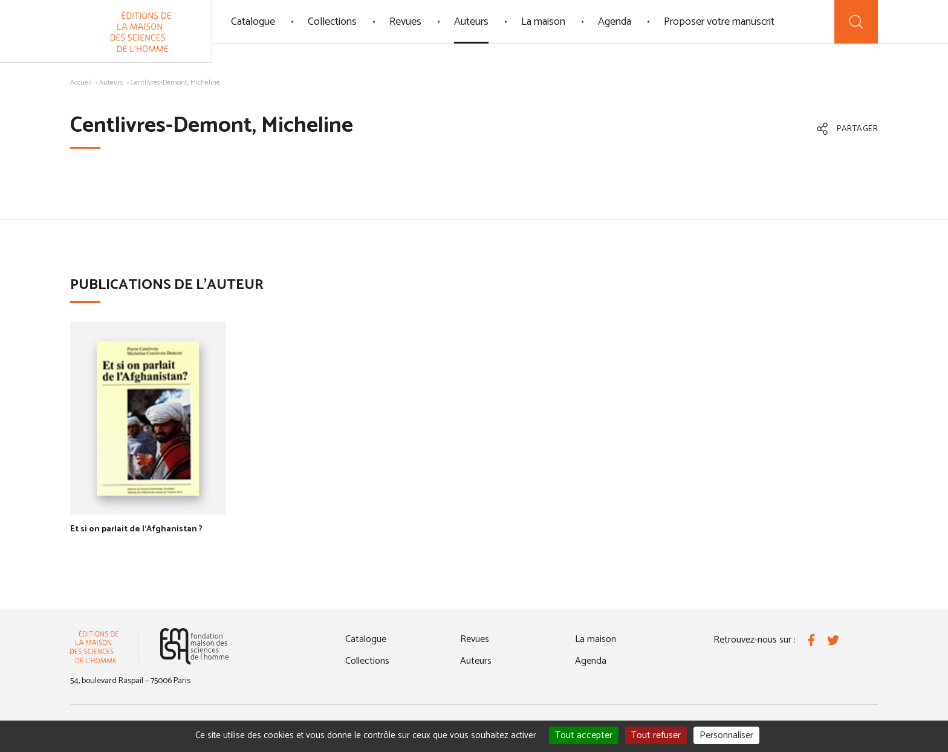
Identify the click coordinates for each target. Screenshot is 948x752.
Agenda (614, 22)
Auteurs (471, 22)
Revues (405, 22)
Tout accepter (583, 735)
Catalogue (253, 22)
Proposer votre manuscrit (719, 22)
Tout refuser (656, 735)
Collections (332, 22)
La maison (543, 22)
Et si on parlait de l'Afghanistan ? (136, 529)
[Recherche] (856, 22)
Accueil (81, 82)
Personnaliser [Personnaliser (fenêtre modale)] (726, 735)
